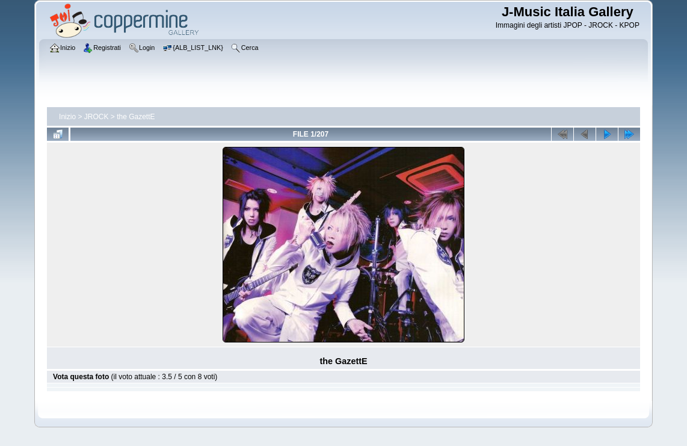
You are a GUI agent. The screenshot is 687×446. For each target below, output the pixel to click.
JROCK (96, 117)
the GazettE (136, 117)
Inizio (67, 117)
